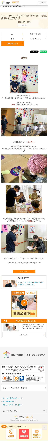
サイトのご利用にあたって (12, 398)
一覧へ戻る (23, 271)
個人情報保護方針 (9, 401)
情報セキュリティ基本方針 (12, 405)
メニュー (42, 2)
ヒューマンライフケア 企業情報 (15, 388)
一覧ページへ (23, 335)
